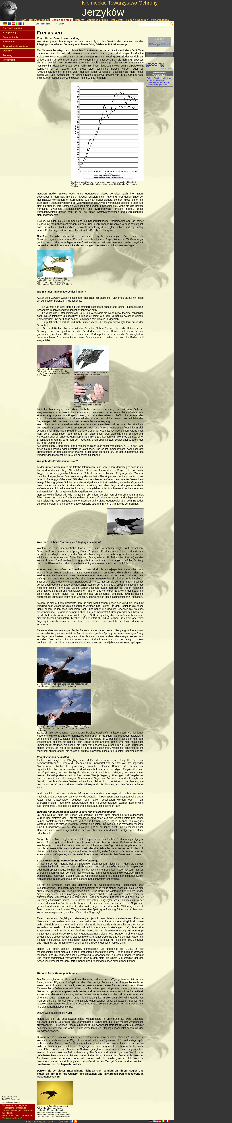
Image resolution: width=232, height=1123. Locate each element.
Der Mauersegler (39, 19)
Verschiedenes (160, 19)
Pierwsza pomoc (12, 28)
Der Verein (117, 19)
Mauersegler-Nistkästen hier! (159, 54)
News (23, 19)
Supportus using (159, 42)
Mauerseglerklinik (97, 19)
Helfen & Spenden (137, 19)
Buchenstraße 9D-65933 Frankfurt (11, 1098)
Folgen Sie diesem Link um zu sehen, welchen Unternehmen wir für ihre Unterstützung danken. (159, 81)
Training (7, 55)
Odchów (7, 50)
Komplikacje (10, 32)
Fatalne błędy (10, 37)
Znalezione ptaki (62, 19)
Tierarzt (79, 19)
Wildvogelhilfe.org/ (12, 1118)
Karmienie (8, 41)
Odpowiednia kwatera (15, 46)
